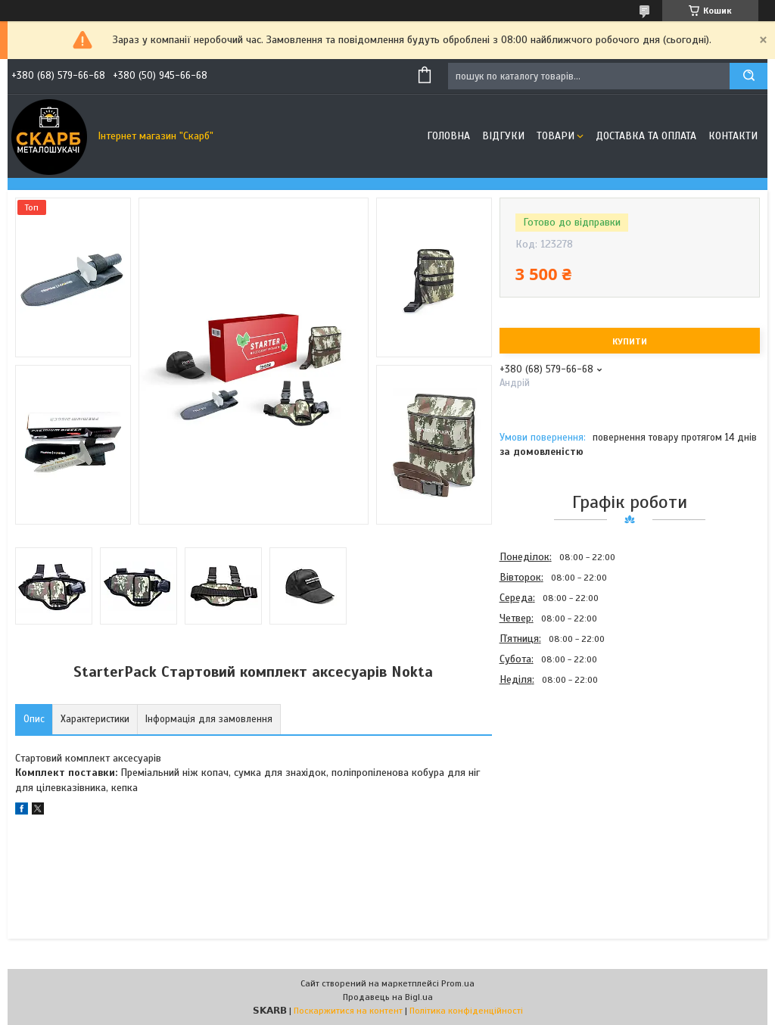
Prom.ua (458, 983)
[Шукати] (748, 76)
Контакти (733, 135)
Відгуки (503, 135)
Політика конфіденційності (466, 1010)
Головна (448, 135)
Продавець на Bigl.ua (388, 997)
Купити (629, 341)
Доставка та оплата (646, 135)
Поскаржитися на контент (348, 1010)
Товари (555, 135)
